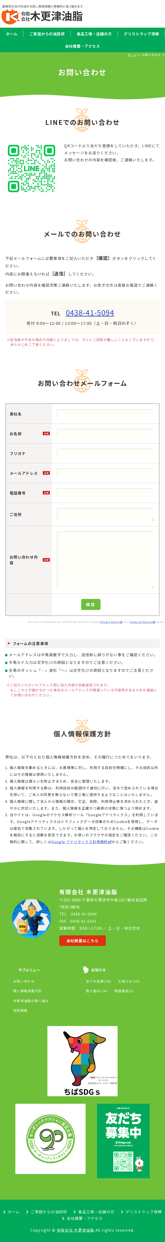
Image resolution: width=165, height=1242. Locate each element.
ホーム (12, 33)
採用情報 (20, 1010)
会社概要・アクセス (82, 46)
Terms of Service (141, 622)
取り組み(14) (97, 991)
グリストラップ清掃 (144, 1211)
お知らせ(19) (129, 981)
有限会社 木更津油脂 (75, 1230)
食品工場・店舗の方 (94, 33)
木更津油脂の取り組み (31, 1000)
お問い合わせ (24, 981)
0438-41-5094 (90, 312)
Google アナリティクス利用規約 (79, 841)
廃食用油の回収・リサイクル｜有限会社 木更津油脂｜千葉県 (49, 14)
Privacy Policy (110, 622)
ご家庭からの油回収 (47, 33)
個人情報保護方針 (27, 991)
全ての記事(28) (98, 981)
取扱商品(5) (124, 991)
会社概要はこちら (82, 940)
